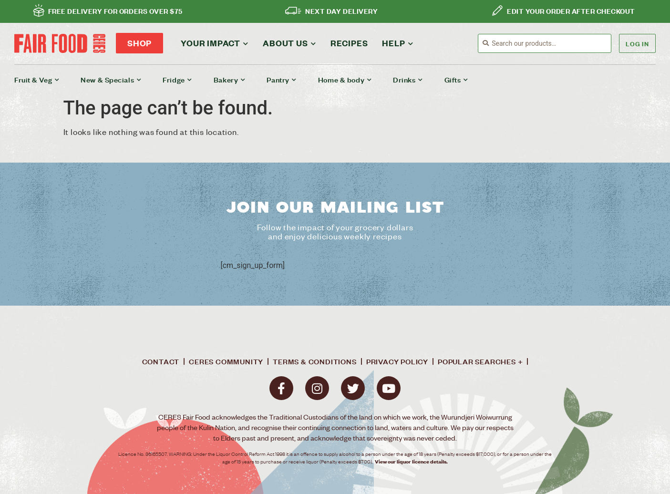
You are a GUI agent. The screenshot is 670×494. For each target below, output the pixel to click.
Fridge (177, 79)
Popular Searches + (480, 361)
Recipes (349, 43)
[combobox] (551, 43)
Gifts (456, 79)
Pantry (282, 79)
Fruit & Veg (36, 79)
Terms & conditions (314, 361)
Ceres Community (226, 361)
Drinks (408, 79)
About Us (289, 42)
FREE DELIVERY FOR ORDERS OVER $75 (115, 10)
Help (397, 42)
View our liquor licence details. (411, 461)
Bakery (230, 79)
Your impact (214, 42)
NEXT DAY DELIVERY (341, 10)
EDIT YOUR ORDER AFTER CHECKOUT (571, 10)
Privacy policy (397, 361)
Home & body (344, 79)
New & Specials (111, 79)
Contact (161, 361)
